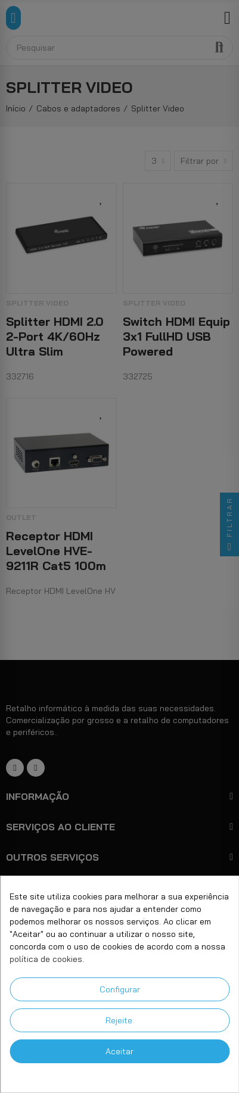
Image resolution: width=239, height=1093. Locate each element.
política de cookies (46, 959)
